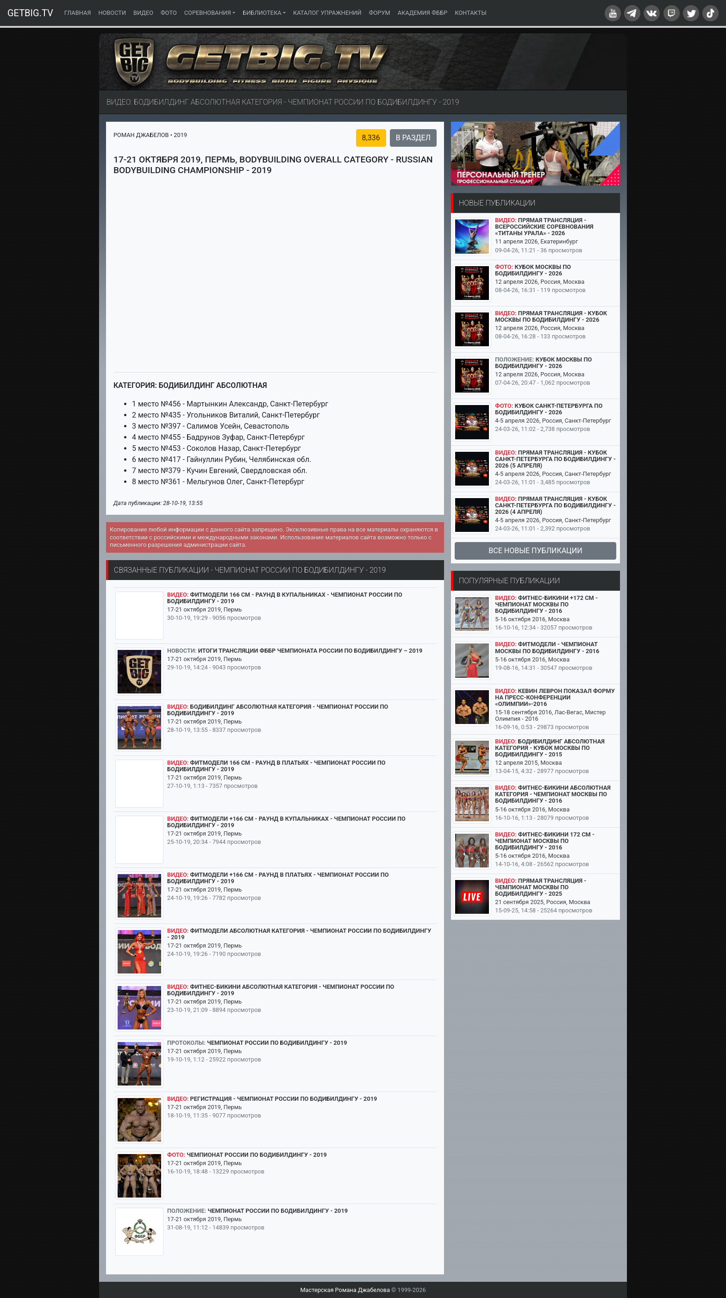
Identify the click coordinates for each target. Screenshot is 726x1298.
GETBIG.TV (30, 13)
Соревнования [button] (207, 12)
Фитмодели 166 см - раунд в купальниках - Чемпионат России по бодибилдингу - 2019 (284, 598)
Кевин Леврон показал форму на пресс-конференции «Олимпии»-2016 (554, 697)
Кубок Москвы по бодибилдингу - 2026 (533, 270)
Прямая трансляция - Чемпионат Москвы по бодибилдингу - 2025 (540, 887)
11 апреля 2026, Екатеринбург (536, 241)
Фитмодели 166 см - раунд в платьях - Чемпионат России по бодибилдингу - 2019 (276, 766)
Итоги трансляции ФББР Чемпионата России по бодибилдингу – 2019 (310, 650)
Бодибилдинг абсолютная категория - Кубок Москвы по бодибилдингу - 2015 (550, 748)
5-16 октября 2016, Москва (532, 619)
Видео (143, 12)
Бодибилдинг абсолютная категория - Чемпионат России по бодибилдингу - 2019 (277, 710)
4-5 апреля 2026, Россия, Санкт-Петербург (553, 420)
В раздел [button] (413, 137)
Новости (112, 12)
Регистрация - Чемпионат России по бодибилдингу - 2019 (283, 1098)
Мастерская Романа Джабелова (345, 1289)
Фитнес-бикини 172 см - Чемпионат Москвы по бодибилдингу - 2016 (545, 841)
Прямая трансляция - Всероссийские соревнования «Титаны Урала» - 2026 (544, 227)
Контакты (470, 12)
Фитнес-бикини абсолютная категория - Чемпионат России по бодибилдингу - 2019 (280, 990)
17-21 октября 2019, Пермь (204, 609)
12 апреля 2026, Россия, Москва (539, 281)
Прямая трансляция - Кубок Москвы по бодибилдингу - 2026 (551, 316)
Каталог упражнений (327, 12)
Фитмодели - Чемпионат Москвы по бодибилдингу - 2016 (547, 647)
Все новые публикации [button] (535, 550)
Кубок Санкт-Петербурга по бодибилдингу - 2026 (548, 409)
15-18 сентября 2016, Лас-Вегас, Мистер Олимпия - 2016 (550, 715)
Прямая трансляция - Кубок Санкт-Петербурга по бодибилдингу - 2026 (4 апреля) (555, 505)
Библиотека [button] (262, 12)
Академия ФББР (423, 12)
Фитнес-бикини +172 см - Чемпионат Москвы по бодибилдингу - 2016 (546, 604)
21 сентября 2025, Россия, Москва (542, 902)
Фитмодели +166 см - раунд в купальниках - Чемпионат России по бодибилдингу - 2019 (286, 822)
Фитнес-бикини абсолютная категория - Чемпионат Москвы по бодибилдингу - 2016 (553, 794)
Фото (169, 12)
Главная (79, 12)
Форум (379, 12)
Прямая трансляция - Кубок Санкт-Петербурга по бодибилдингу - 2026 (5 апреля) (555, 459)
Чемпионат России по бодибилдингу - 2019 (277, 1042)
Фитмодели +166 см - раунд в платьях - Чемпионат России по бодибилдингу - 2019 (278, 878)
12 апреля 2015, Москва (528, 762)
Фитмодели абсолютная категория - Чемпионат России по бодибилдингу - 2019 (299, 934)
